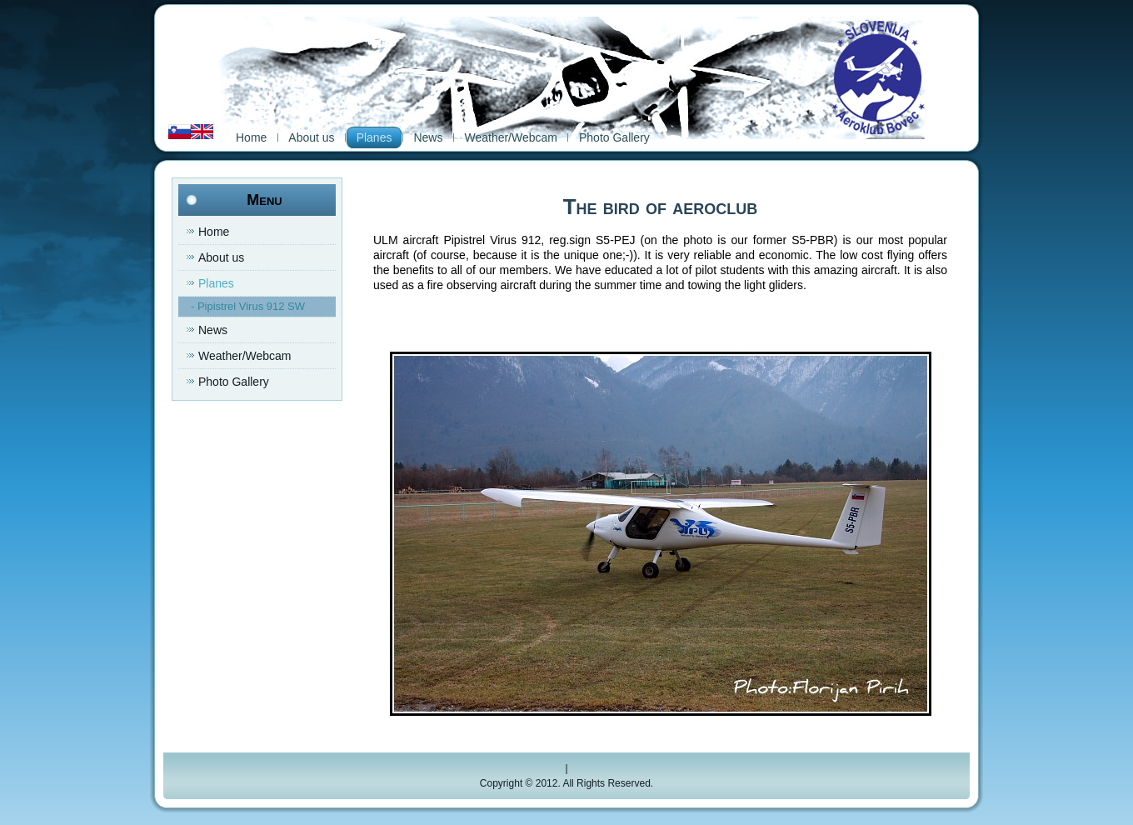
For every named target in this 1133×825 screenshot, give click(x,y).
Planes (374, 137)
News (427, 137)
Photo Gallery (614, 137)
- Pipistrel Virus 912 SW (248, 306)
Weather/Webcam (510, 137)
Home (251, 137)
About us (311, 137)
